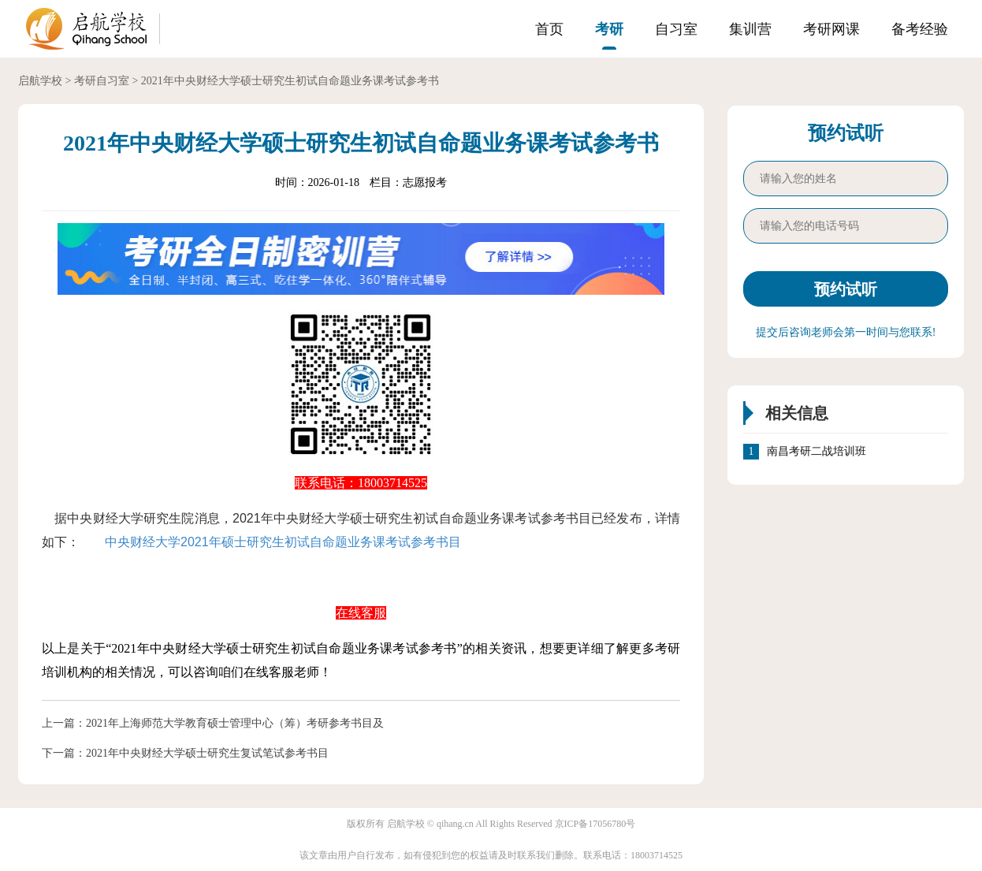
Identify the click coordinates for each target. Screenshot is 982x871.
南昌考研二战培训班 (816, 452)
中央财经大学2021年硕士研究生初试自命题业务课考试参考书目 (283, 542)
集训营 (750, 29)
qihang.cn (455, 823)
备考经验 (919, 29)
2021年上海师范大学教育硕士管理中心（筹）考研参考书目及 (235, 723)
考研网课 (831, 29)
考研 (609, 29)
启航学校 (40, 81)
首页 (549, 29)
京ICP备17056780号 (595, 823)
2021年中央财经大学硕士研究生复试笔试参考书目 (207, 753)
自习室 (676, 29)
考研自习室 (101, 81)
